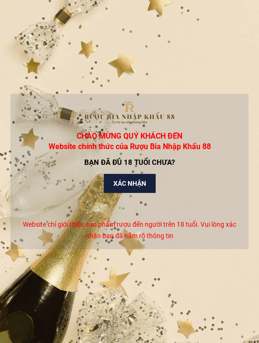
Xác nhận (129, 183)
